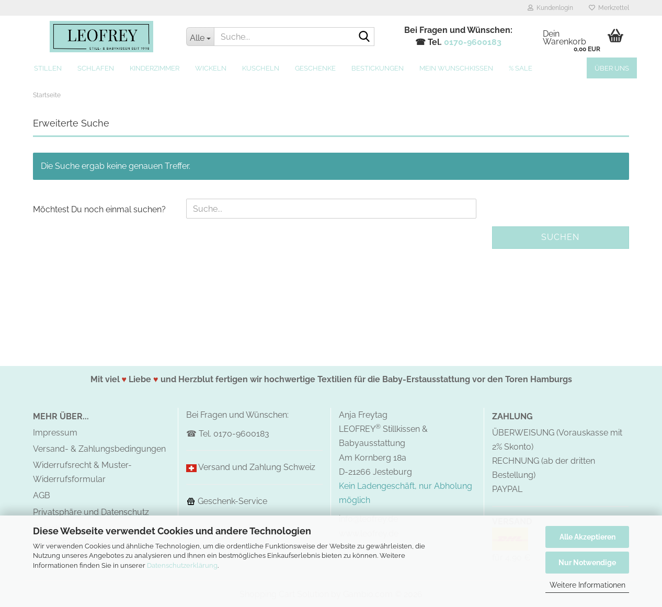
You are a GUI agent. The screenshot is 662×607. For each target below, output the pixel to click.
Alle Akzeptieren (587, 537)
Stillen (48, 68)
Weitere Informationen (587, 585)
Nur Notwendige (587, 562)
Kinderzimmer (154, 68)
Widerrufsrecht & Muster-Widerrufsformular (82, 472)
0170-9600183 (472, 42)
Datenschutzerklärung (182, 565)
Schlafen (95, 68)
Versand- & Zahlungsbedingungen (99, 449)
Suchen (560, 237)
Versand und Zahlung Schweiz (256, 467)
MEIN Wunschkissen (456, 68)
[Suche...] (200, 36)
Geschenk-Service (226, 501)
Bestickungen (377, 68)
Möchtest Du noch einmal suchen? (99, 209)
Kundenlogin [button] (550, 8)
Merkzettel (609, 8)
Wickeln (210, 68)
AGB (41, 495)
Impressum (55, 433)
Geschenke (315, 68)
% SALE (520, 68)
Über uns (612, 68)
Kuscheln (260, 68)
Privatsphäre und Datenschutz (91, 512)
